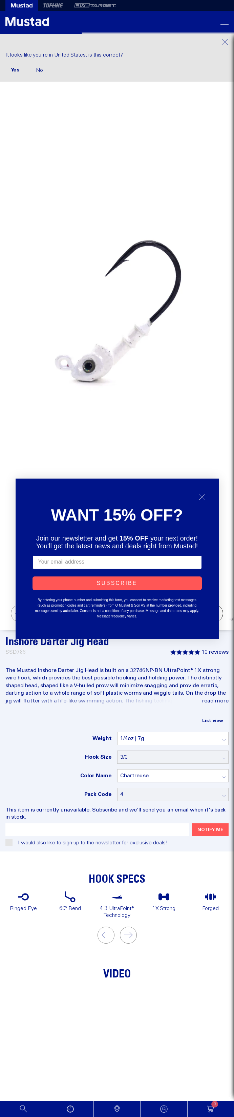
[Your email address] (117, 562)
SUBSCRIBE (117, 583)
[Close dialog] (202, 497)
